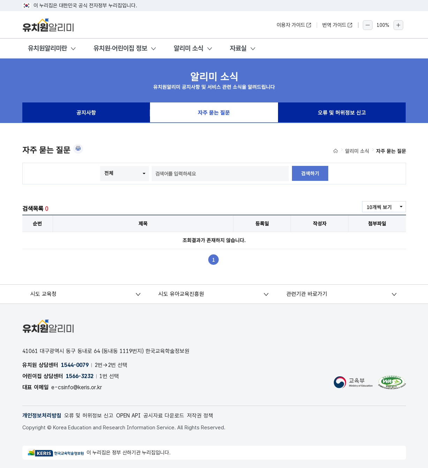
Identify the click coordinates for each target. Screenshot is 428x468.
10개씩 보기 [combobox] (379, 207)
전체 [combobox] (108, 172)
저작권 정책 (202, 415)
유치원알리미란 (47, 48)
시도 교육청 (44, 294)
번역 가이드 (337, 25)
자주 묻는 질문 (214, 113)
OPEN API (129, 415)
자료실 (238, 48)
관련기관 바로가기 (306, 294)
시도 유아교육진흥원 (181, 294)
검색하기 (310, 173)
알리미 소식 (188, 48)
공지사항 (86, 113)
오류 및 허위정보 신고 (342, 113)
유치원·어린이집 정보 (120, 48)
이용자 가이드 (294, 25)
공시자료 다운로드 (165, 415)
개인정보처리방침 (41, 415)
